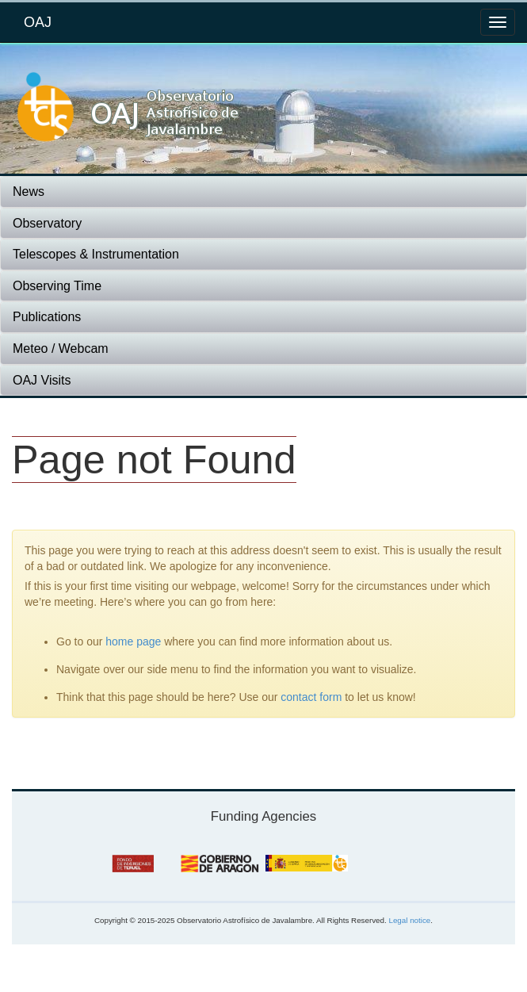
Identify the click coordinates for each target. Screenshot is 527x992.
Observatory (47, 223)
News (28, 191)
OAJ (38, 22)
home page (133, 641)
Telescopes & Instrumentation (96, 254)
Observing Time (57, 286)
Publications (47, 317)
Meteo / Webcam (61, 348)
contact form (311, 697)
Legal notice (409, 920)
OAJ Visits (42, 380)
